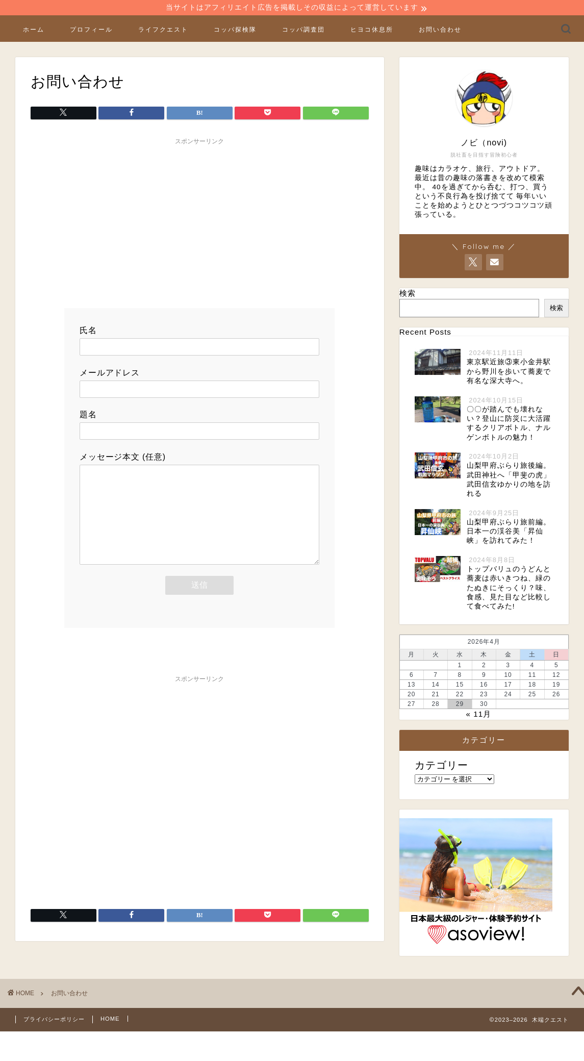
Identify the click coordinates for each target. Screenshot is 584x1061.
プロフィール (91, 31)
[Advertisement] (199, 222)
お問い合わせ (440, 31)
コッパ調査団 (303, 31)
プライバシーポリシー (54, 1020)
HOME (110, 1020)
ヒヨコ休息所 (371, 31)
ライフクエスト (163, 31)
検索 (407, 294)
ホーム (33, 31)
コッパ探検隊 (235, 31)
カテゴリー (441, 766)
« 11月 (479, 715)
